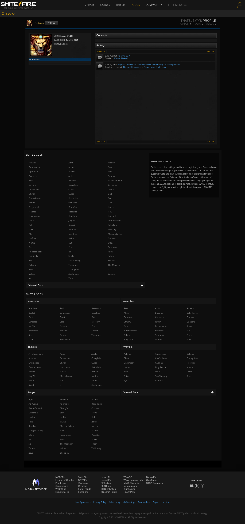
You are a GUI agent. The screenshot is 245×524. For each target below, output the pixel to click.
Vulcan (32, 273)
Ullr (109, 269)
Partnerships (144, 502)
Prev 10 (101, 52)
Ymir (31, 278)
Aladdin (111, 162)
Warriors (128, 346)
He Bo (63, 417)
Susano (111, 260)
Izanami (112, 216)
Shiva (126, 376)
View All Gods (86, 285)
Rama (111, 251)
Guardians (129, 301)
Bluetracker (129, 489)
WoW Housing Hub (133, 480)
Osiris (31, 247)
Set (30, 335)
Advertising (114, 502)
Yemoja (111, 273)
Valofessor (83, 483)
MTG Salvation (108, 489)
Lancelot (33, 321)
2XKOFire (106, 486)
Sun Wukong (74, 260)
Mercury (112, 229)
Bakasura (96, 308)
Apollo (71, 171)
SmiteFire (83, 477)
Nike (126, 371)
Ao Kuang (33, 403)
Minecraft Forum (109, 492)
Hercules (72, 211)
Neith (71, 238)
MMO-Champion (131, 483)
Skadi (31, 385)
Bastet (32, 312)
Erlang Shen (192, 358)
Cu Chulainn (161, 358)
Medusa (72, 229)
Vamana (159, 380)
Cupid (71, 193)
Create (90, 5)
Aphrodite (33, 171)
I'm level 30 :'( (124, 56)
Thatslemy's (191, 20)
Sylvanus (33, 265)
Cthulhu (127, 321)
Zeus (70, 278)
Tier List (121, 5)
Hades (111, 207)
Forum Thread (121, 58)
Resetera (82, 486)
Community (154, 5)
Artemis (33, 176)
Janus (31, 220)
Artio (70, 176)
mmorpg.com (130, 486)
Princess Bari (35, 251)
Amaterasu (34, 167)
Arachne (33, 308)
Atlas (126, 312)
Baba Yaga (96, 403)
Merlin (32, 233)
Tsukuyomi (73, 269)
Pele (70, 247)
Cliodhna (95, 312)
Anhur (71, 167)
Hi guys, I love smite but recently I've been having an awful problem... (150, 64)
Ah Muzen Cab (36, 353)
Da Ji (110, 193)
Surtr (189, 376)
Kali (30, 224)
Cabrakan (73, 184)
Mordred (72, 233)
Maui (189, 330)
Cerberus (112, 184)
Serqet (94, 330)
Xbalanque (73, 273)
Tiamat (32, 448)
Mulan (190, 367)
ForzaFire (83, 492)
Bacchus (72, 180)
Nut (70, 242)
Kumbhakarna (130, 330)
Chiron (32, 193)
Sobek (111, 256)
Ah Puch (64, 399)
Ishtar (62, 371)
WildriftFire (60, 489)
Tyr (125, 380)
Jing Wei (72, 220)
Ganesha (72, 202)
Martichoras (66, 376)
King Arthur (160, 367)
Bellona (32, 184)
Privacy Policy (99, 502)
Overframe (151, 480)
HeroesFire (106, 477)
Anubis (111, 167)
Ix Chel (63, 421)
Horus (127, 367)
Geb (110, 202)
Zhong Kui (64, 452)
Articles (166, 502)
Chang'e (64, 408)
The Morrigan (114, 265)
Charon (111, 189)
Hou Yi (111, 211)
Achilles (32, 162)
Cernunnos (34, 189)
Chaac (71, 189)
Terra (189, 335)
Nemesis (112, 238)
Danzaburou (35, 198)
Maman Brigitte (67, 426)
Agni (70, 162)
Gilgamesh (34, 207)
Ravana (63, 330)
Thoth (94, 443)
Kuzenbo (159, 330)
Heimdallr (96, 367)
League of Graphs (64, 480)
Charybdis (96, 358)
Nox (62, 430)
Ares (110, 171)
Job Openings (129, 502)
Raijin (62, 439)
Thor (31, 269)
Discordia (73, 198)
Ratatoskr (33, 256)
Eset (110, 198)
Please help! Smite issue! (155, 67)
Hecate (32, 211)
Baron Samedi (115, 180)
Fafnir (158, 321)
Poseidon (112, 247)
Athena (111, 176)
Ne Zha (32, 238)
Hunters (32, 346)
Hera (31, 421)
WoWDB (127, 477)
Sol (30, 260)
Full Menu (177, 5)
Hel (93, 417)
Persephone (66, 434)
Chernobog (34, 362)
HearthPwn (129, 492)
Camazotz (65, 312)
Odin (110, 242)
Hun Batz (72, 216)
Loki (31, 229)
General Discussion (132, 67)
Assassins (33, 301)
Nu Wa (32, 242)
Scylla (71, 256)
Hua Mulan (34, 216)
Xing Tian (128, 339)
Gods (136, 5)
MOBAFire (60, 477)
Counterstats (61, 486)
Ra (69, 251)
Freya (94, 412)
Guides (105, 5)
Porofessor (60, 483)
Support (157, 502)
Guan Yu (72, 207)
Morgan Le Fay (115, 233)
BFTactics (106, 483)
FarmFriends (84, 489)
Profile (51, 23)
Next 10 (210, 52)
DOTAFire (83, 480)
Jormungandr (114, 220)
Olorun (32, 434)
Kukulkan (112, 224)
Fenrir (32, 202)
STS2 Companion (155, 483)
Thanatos (72, 265)
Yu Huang (96, 448)
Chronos (95, 408)
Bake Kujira (192, 312)
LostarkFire (106, 480)
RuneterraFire (62, 492)
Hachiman (65, 367)
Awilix (31, 180)
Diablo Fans (152, 477)
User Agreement (83, 502)
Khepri (71, 224)
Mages (32, 392)
